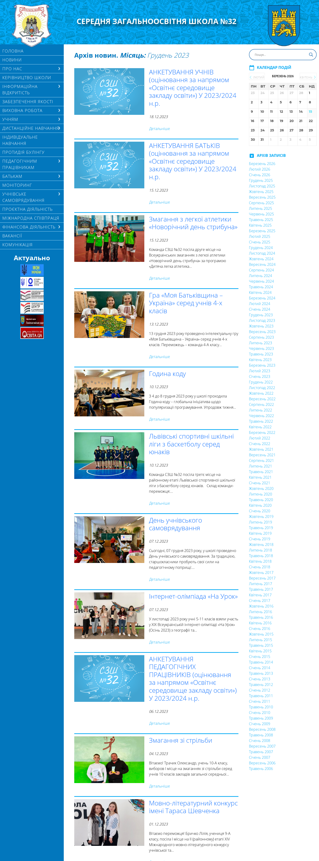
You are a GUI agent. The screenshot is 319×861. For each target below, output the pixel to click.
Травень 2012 (261, 684)
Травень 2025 (261, 219)
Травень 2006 (261, 768)
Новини (12, 60)
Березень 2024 (262, 298)
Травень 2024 (261, 286)
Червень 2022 (261, 415)
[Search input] (281, 54)
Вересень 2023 (262, 331)
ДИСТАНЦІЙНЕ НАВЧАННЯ (30, 128)
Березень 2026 (262, 163)
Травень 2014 (261, 662)
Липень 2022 (260, 410)
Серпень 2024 (261, 270)
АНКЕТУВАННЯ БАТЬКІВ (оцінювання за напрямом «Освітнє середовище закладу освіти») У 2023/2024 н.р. (192, 161)
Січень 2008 (259, 740)
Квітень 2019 (260, 533)
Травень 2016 (261, 617)
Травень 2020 (261, 499)
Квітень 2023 (260, 359)
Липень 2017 (260, 583)
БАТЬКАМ (12, 176)
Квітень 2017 (260, 594)
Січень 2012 (259, 690)
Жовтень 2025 (261, 191)
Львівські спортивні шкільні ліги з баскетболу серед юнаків (191, 444)
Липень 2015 (260, 639)
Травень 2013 (261, 673)
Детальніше (159, 128)
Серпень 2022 (261, 404)
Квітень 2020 (260, 505)
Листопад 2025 (262, 186)
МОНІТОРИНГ (17, 185)
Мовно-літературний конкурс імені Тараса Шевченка (193, 806)
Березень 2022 (262, 432)
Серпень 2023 (261, 337)
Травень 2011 (261, 695)
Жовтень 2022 (261, 393)
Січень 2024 (259, 309)
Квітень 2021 (260, 477)
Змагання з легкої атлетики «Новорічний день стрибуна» (193, 222)
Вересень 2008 (262, 729)
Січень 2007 (259, 757)
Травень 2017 (261, 589)
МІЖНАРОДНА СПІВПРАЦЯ (30, 218)
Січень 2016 (259, 628)
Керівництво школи (26, 77)
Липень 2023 (260, 342)
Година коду (167, 373)
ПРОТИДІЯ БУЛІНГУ (23, 152)
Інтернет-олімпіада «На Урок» (193, 596)
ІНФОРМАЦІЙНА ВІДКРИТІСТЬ (20, 89)
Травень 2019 (261, 527)
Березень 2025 (262, 230)
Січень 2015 (259, 656)
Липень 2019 (260, 522)
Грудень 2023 (261, 314)
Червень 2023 (261, 348)
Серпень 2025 (261, 202)
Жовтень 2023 (261, 326)
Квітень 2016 (260, 623)
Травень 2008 (261, 735)
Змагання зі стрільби (180, 740)
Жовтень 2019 (261, 516)
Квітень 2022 (260, 426)
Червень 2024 (261, 281)
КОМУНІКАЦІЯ (17, 244)
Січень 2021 (259, 482)
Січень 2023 (259, 376)
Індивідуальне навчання (20, 140)
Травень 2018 (261, 555)
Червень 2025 (261, 214)
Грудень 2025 (261, 180)
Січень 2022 (259, 443)
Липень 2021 (260, 466)
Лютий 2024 (259, 303)
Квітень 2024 (260, 292)
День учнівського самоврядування (175, 524)
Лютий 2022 (259, 438)
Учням (10, 119)
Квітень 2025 (260, 225)
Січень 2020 (259, 510)
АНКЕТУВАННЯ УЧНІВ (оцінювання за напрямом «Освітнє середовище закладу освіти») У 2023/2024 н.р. (192, 87)
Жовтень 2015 (261, 634)
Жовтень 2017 (261, 572)
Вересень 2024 (262, 264)
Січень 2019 (259, 538)
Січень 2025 (259, 242)
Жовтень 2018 (261, 544)
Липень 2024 (260, 275)
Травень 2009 (261, 718)
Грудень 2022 (261, 382)
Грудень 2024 (261, 247)
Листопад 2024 (262, 253)
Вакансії (12, 236)
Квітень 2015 (260, 651)
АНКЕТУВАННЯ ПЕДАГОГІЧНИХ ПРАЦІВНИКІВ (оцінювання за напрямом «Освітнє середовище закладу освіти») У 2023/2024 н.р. (193, 678)
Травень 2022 (261, 421)
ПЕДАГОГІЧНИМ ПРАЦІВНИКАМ (19, 164)
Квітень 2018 (260, 561)
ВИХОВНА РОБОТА (22, 110)
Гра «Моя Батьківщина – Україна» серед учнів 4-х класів (186, 303)
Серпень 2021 (261, 460)
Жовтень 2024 (261, 258)
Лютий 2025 (259, 236)
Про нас (12, 68)
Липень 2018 (260, 550)
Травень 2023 (261, 354)
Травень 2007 (261, 751)
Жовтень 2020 (261, 488)
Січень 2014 (259, 667)
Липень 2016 (260, 611)
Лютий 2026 (259, 169)
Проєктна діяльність (27, 209)
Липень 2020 (260, 494)
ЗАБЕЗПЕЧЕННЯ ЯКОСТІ (27, 101)
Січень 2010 (259, 712)
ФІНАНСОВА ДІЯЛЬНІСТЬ (29, 227)
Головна (13, 51)
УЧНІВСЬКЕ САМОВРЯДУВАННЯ (23, 197)
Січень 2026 (259, 174)
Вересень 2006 (262, 763)
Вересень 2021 (262, 454)
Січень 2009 (259, 723)
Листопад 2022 (262, 387)
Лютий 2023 (259, 370)
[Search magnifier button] (311, 54)
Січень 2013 (259, 679)
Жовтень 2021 (261, 449)
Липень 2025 (260, 208)
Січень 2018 (259, 566)
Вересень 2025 (262, 197)
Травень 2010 (261, 707)
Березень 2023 (262, 365)
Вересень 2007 (262, 746)
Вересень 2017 (262, 578)
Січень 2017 (259, 600)
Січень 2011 (259, 701)
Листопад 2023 (262, 320)
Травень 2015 (261, 645)
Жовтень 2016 (261, 606)
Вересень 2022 (262, 398)
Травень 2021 (261, 471)
